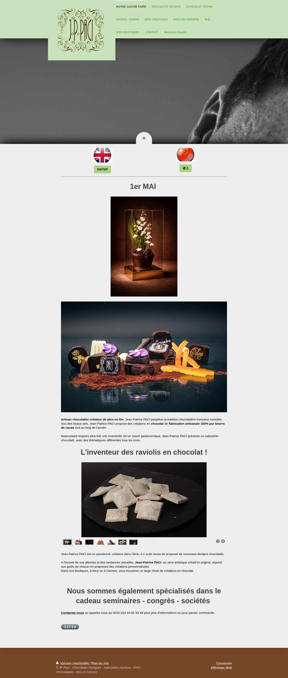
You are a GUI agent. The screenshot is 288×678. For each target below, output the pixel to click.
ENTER (102, 169)
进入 (186, 168)
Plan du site (100, 663)
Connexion (224, 663)
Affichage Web (221, 667)
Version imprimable (73, 663)
